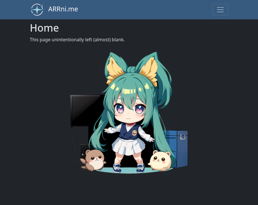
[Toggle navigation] (220, 9)
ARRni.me (54, 10)
